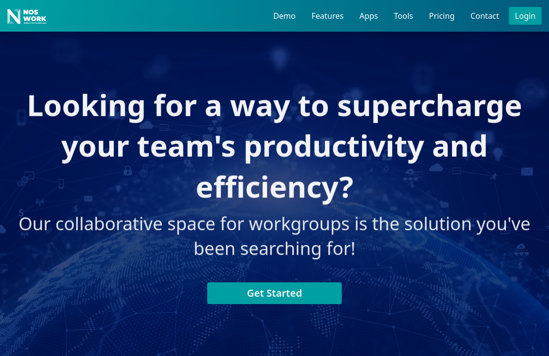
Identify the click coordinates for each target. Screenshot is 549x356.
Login (525, 15)
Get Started (274, 293)
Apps (369, 15)
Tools (403, 15)
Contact (484, 15)
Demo (284, 15)
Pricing (442, 15)
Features (328, 15)
